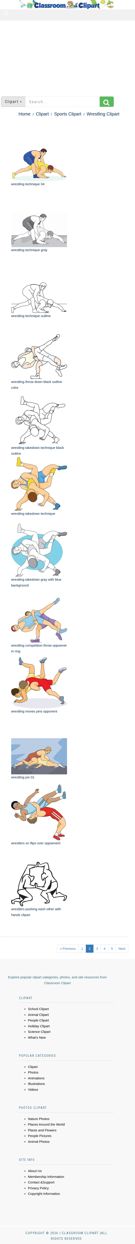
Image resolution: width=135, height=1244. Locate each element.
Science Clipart (39, 1032)
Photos (33, 1072)
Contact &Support (41, 1182)
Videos (33, 1089)
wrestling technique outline (31, 316)
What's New (37, 1037)
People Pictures (39, 1136)
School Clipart (38, 1009)
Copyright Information (44, 1194)
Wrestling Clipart (103, 113)
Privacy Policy (38, 1188)
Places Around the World (46, 1124)
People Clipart (38, 1020)
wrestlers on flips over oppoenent (35, 843)
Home (24, 113)
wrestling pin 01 (22, 777)
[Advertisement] (67, 56)
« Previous (68, 948)
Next (121, 948)
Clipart (42, 113)
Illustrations (36, 1084)
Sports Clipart (67, 113)
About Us (35, 1171)
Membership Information (46, 1177)
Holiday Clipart (39, 1026)
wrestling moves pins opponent (34, 711)
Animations (36, 1078)
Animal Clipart (38, 1015)
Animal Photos (39, 1141)
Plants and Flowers (42, 1130)
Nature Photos (38, 1119)
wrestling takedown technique (33, 513)
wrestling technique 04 (27, 184)
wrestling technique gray (29, 250)
